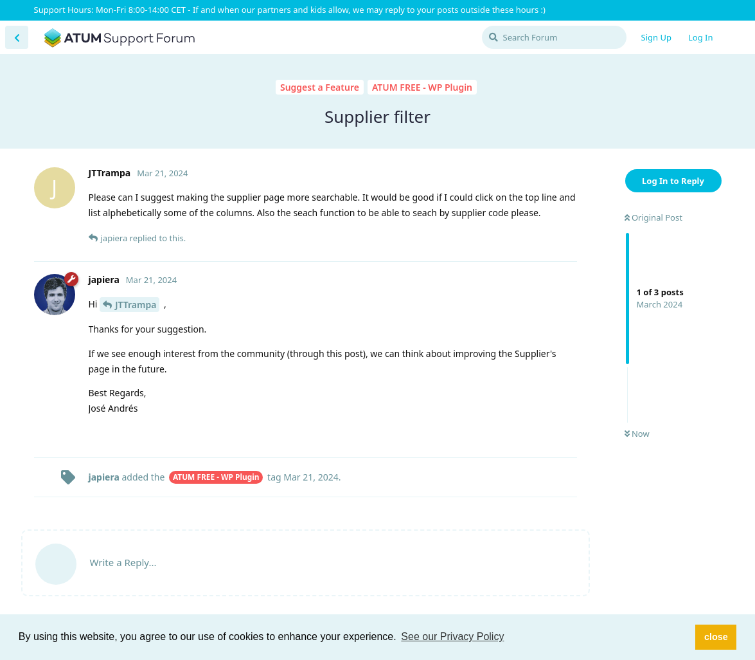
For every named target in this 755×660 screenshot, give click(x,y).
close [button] (716, 637)
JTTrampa (135, 304)
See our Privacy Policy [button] (452, 636)
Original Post (653, 217)
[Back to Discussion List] (16, 37)
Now (637, 433)
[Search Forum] (554, 37)
